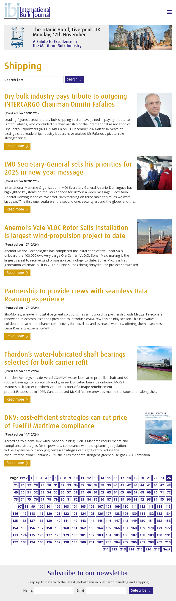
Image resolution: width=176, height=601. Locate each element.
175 (32, 535)
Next (166, 549)
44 (142, 485)
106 (91, 506)
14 (102, 478)
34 (75, 485)
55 (56, 492)
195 (40, 542)
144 (91, 520)
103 (66, 506)
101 (49, 506)
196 (49, 542)
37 (95, 485)
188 (142, 535)
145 (100, 520)
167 (125, 528)
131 (142, 513)
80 (62, 499)
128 (117, 513)
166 (117, 528)
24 (168, 478)
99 (33, 506)
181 (83, 535)
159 (57, 528)
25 (16, 485)
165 (108, 528)
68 (142, 492)
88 (115, 499)
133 (159, 513)
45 (149, 485)
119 (40, 513)
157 (40, 528)
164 (100, 528)
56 (62, 492)
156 (32, 528)
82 (75, 499)
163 (91, 528)
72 (168, 492)
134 (167, 513)
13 (95, 478)
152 (159, 520)
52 (36, 492)
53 (42, 492)
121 (57, 513)
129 (125, 513)
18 (129, 478)
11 (82, 478)
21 (149, 478)
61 (95, 492)
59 (82, 492)
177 (49, 535)
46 (155, 485)
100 (40, 506)
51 (29, 492)
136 (23, 520)
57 (69, 492)
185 (117, 535)
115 (167, 506)
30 (49, 485)
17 (122, 478)
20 (142, 478)
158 (49, 528)
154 (15, 528)
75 (29, 499)
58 (75, 492)
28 (36, 485)
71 (162, 492)
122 (66, 513)
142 (74, 520)
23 (162, 478)
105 (83, 506)
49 (16, 492)
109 (117, 506)
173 (15, 535)
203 (108, 542)
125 (91, 513)
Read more (15, 146)
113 (151, 506)
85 (95, 499)
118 (32, 513)
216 (148, 549)
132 (151, 513)
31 (56, 485)
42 (129, 485)
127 (108, 513)
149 (134, 520)
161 (74, 528)
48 (168, 485)
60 (89, 492)
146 (108, 520)
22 (155, 478)
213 (123, 549)
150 (142, 520)
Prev (24, 478)
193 (23, 542)
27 (29, 485)
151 (151, 520)
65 (122, 492)
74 (22, 499)
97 (20, 506)
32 (62, 485)
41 (122, 485)
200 (83, 542)
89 (122, 499)
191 (167, 535)
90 (129, 499)
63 (109, 492)
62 (102, 492)
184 (108, 535)
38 (102, 485)
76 (36, 499)
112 (142, 506)
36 (89, 485)
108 (108, 506)
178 (57, 535)
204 (117, 542)
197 (57, 542)
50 (22, 492)
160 (66, 528)
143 (83, 520)
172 (167, 528)
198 (66, 542)
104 (74, 506)
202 (100, 542)
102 (57, 506)
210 (167, 542)
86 (102, 499)
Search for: (13, 80)
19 (135, 478)
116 (15, 513)
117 (23, 513)
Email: (81, 590)
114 (159, 506)
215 (140, 549)
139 (49, 520)
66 (129, 492)
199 (74, 542)
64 (115, 492)
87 (109, 499)
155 (23, 528)
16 (115, 478)
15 (109, 478)
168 (134, 528)
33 (69, 485)
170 (151, 528)
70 (155, 492)
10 (75, 478)
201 (91, 542)
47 (162, 485)
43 (135, 485)
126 (100, 513)
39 (109, 485)
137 (32, 520)
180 (74, 535)
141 (66, 520)
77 (42, 499)
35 (82, 485)
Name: (28, 590)
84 (89, 499)
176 (40, 535)
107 (100, 506)
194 (32, 542)
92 (142, 499)
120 (49, 513)
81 (69, 499)
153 (167, 520)
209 (159, 542)
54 (49, 492)
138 (40, 520)
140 (57, 520)
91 (135, 499)
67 (135, 492)
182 (91, 535)
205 (125, 542)
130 (134, 513)
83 (82, 499)
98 (26, 506)
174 (23, 535)
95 (162, 499)
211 (106, 549)
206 (134, 542)
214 (131, 549)
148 (125, 520)
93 (149, 499)
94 (155, 499)
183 (100, 535)
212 (114, 549)
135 (15, 520)
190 (159, 535)
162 (83, 528)
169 (142, 528)
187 (134, 535)
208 (151, 542)
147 (117, 520)
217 (157, 549)
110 (125, 506)
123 (74, 513)
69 (149, 492)
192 (15, 542)
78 (49, 499)
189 (151, 535)
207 (142, 542)
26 (22, 485)
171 (159, 528)
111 (134, 506)
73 (16, 499)
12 (89, 478)
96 (168, 499)
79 (56, 499)
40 (115, 485)
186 (125, 535)
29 (42, 485)
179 (66, 535)
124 (83, 513)
